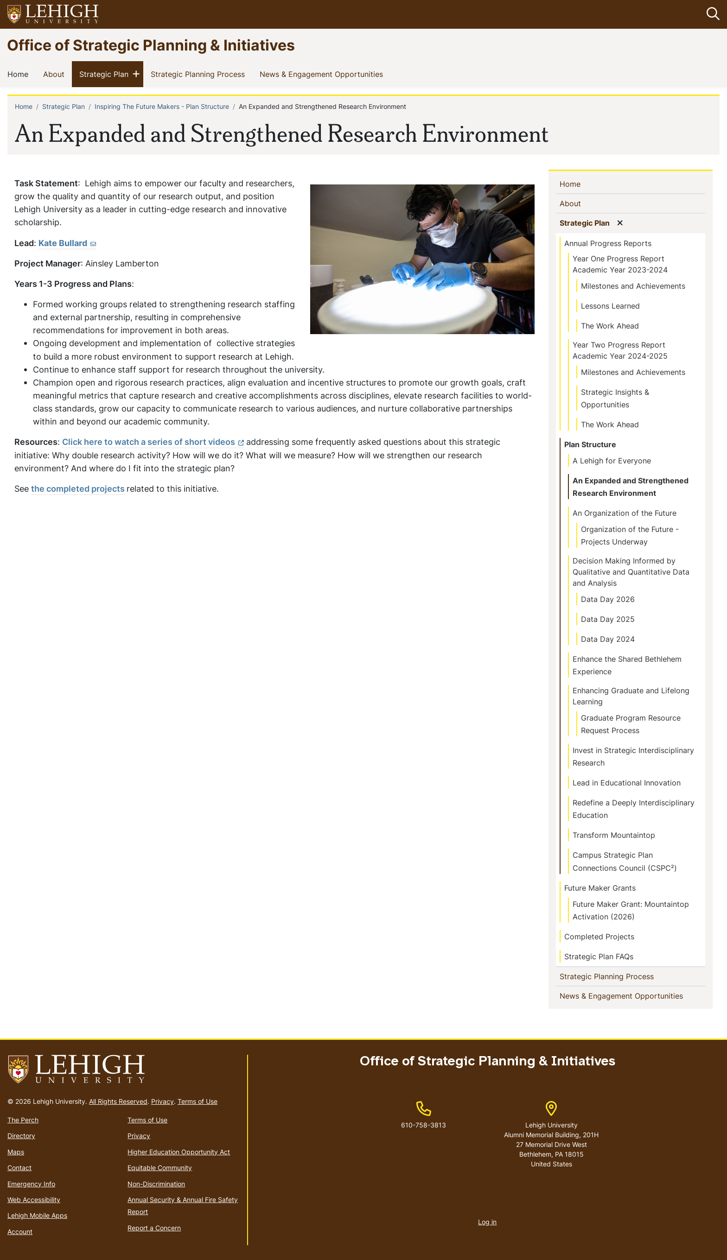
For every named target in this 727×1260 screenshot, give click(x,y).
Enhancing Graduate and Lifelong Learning (631, 696)
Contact (19, 1167)
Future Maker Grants (600, 888)
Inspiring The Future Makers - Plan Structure (162, 106)
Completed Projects (599, 936)
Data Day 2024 (608, 639)
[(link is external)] (153, 443)
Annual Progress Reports (607, 243)
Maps (15, 1151)
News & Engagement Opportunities (323, 74)
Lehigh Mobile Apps (37, 1215)
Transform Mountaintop (614, 835)
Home (19, 74)
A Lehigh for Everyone (612, 461)
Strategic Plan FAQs (598, 956)
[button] (711, 14)
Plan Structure (590, 444)
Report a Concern (154, 1227)
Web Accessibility (33, 1199)
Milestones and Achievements (633, 286)
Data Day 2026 (608, 599)
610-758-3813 (423, 1125)
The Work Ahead (610, 326)
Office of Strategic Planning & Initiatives (151, 44)
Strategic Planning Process (200, 74)
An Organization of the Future (624, 513)
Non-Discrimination (156, 1183)
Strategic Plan (105, 74)
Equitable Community (160, 1167)
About (55, 74)
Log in (487, 1221)
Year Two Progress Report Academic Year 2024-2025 (620, 350)
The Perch (22, 1119)
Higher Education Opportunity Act (179, 1151)
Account (19, 1231)
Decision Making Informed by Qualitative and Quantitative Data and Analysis (631, 572)
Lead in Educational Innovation (627, 783)
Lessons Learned (610, 306)
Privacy (162, 1101)
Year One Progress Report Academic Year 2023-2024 (620, 264)
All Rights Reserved (118, 1101)
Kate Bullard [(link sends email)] (67, 243)
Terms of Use (197, 1101)
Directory (21, 1136)
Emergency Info (31, 1183)
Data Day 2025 (608, 619)
